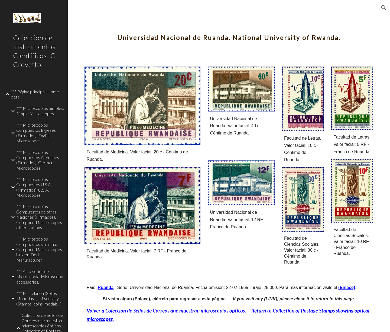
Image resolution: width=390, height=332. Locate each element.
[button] (383, 7)
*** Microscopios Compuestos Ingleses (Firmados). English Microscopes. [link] (36, 132)
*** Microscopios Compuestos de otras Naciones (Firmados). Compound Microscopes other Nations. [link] (39, 217)
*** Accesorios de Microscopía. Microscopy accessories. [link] (39, 276)
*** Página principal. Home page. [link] (35, 94)
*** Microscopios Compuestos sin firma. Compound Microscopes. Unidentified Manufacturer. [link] (39, 249)
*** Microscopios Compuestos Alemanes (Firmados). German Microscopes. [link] (37, 160)
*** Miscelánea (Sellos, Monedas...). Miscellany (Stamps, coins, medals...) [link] (38, 298)
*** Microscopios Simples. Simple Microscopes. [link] (40, 111)
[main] (228, 34)
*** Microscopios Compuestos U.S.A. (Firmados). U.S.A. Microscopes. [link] (33, 187)
